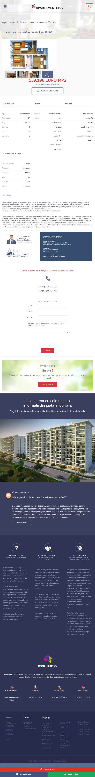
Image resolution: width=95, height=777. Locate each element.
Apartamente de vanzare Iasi (10, 729)
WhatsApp (71, 774)
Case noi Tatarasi (83, 734)
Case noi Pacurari (84, 731)
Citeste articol (22, 523)
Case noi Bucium (83, 722)
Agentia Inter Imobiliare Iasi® (50, 760)
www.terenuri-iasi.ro (59, 697)
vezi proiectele (47, 384)
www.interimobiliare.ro (51, 255)
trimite (47, 350)
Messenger (23, 774)
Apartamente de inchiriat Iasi (10, 733)
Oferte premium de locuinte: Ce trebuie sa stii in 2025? (39, 497)
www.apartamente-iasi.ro (11, 698)
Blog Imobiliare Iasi (30, 728)
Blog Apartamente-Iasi (22, 493)
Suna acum (47, 769)
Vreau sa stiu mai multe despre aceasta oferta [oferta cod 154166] (47, 327)
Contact (8, 737)
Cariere (7, 739)
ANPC (49, 761)
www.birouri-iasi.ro (83, 697)
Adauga (74, 6)
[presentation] (47, 340)
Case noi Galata (83, 727)
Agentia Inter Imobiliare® (28, 722)
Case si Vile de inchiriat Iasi (46, 748)
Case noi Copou (83, 724)
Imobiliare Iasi (28, 726)
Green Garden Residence (46, 740)
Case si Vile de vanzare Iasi (46, 728)
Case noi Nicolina (84, 729)
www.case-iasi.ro (35, 697)
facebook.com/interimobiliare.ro (54, 256)
